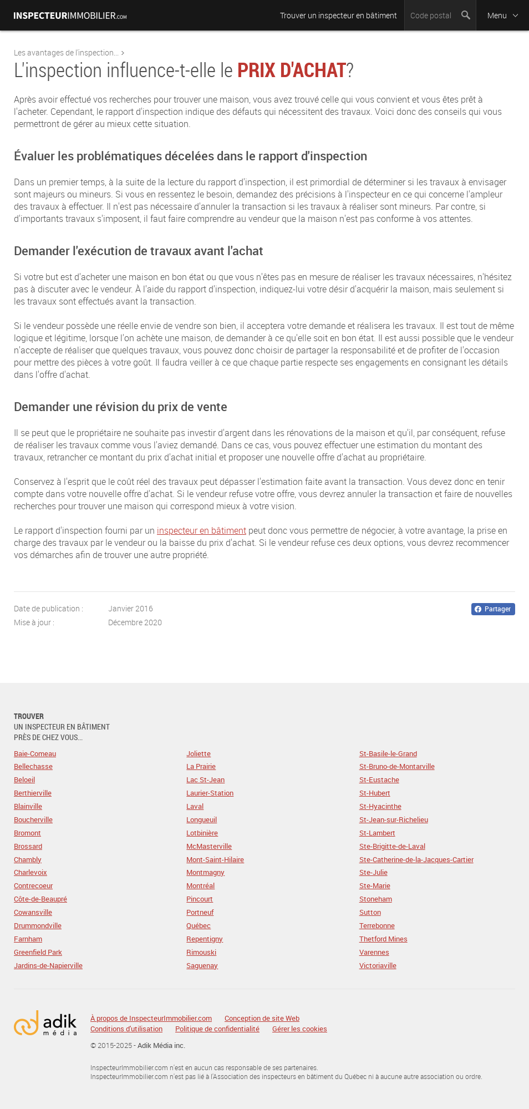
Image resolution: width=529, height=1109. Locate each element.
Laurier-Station (209, 793)
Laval (195, 806)
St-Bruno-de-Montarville (397, 766)
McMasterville (209, 846)
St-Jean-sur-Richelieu (393, 819)
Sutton (370, 912)
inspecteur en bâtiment (201, 530)
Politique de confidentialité (217, 1029)
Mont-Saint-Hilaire (215, 859)
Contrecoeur (33, 885)
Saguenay (202, 965)
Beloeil (24, 779)
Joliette (198, 753)
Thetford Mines (383, 939)
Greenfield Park (38, 952)
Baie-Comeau (35, 753)
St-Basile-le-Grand (388, 753)
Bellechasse (33, 766)
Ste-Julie (373, 872)
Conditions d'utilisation (126, 1029)
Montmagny (205, 872)
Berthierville (33, 793)
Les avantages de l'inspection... (66, 52)
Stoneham (375, 899)
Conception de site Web (262, 1018)
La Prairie (201, 766)
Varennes (374, 952)
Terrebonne (377, 925)
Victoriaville (377, 965)
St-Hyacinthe (380, 806)
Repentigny (204, 939)
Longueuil (201, 819)
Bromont (27, 833)
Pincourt (199, 899)
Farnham (28, 939)
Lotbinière (202, 833)
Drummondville (38, 925)
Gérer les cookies (299, 1029)
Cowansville (33, 912)
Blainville (28, 806)
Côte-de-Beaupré (40, 899)
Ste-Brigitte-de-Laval (392, 846)
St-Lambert (377, 833)
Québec (198, 925)
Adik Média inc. (161, 1045)
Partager (498, 608)
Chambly (28, 859)
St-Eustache (379, 779)
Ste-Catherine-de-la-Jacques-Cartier (416, 859)
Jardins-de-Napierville (48, 965)
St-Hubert (374, 793)
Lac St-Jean (205, 779)
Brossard (28, 846)
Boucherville (33, 819)
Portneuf (199, 912)
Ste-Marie (374, 885)
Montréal (200, 885)
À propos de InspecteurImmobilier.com (151, 1018)
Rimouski (201, 952)
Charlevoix (30, 872)
